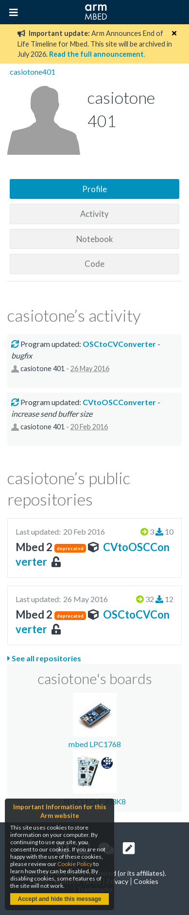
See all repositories (44, 658)
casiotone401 (32, 71)
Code (94, 264)
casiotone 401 (42, 368)
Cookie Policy (74, 863)
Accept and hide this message (59, 899)
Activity (94, 214)
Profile (94, 189)
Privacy (117, 881)
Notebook (94, 239)
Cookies (146, 881)
